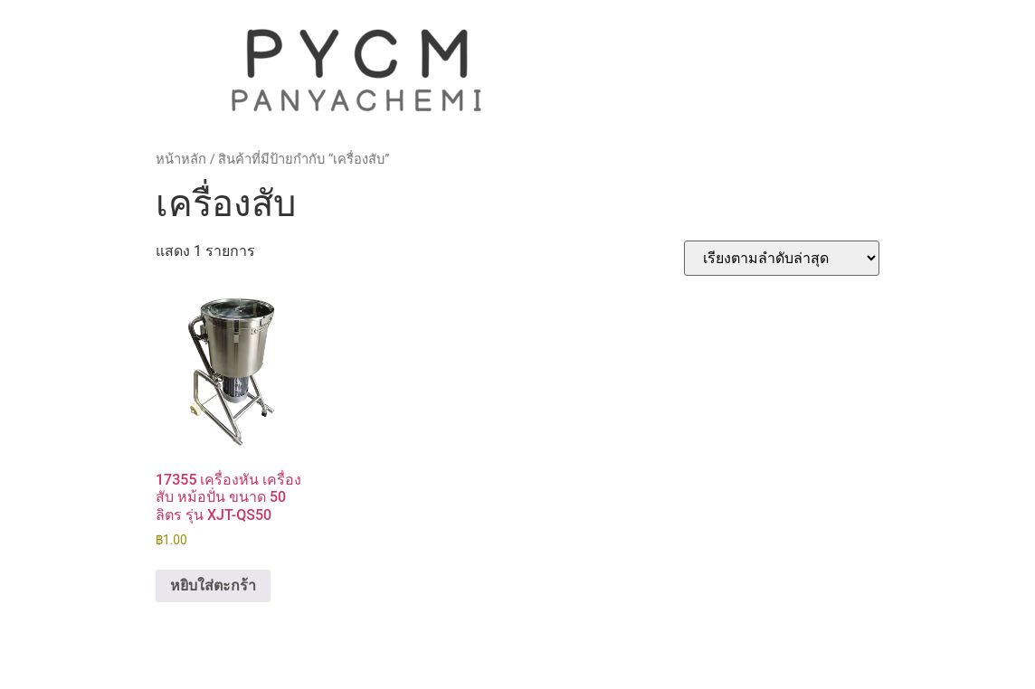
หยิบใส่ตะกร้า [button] (213, 585)
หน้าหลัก (181, 159)
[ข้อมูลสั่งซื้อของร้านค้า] (781, 258)
